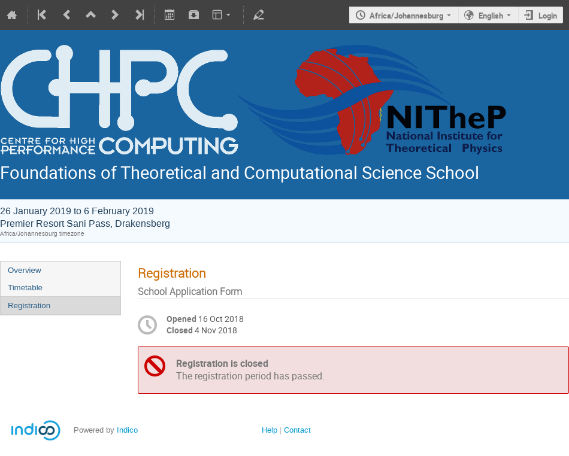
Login (547, 15)
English (491, 15)
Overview (24, 270)
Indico (127, 430)
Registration (29, 305)
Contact (297, 430)
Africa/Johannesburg (406, 15)
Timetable (25, 287)
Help (269, 430)
